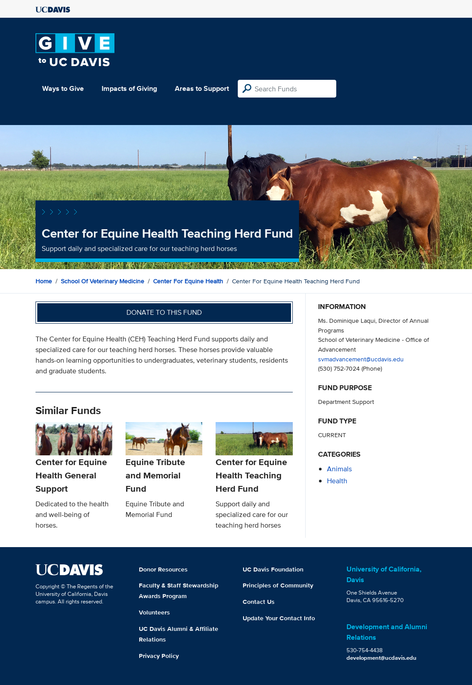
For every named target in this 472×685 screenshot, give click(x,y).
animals (339, 469)
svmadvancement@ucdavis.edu (361, 359)
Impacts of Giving (129, 88)
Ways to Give (63, 88)
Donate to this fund (164, 312)
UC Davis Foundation (273, 569)
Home (43, 281)
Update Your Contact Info (279, 618)
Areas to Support (202, 88)
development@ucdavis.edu (381, 658)
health (337, 481)
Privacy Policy (159, 655)
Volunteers (154, 612)
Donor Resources (163, 569)
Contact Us (259, 601)
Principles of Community (278, 585)
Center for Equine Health (188, 281)
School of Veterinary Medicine (102, 281)
